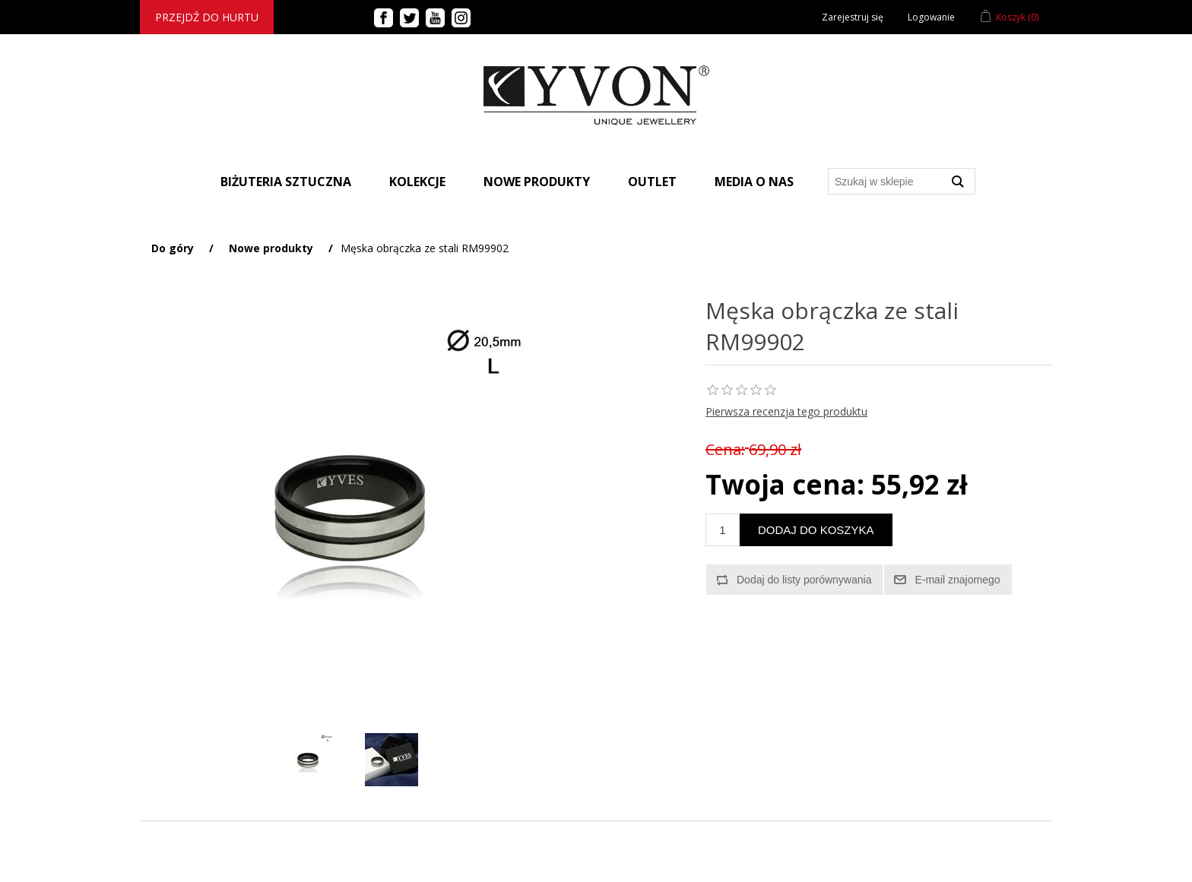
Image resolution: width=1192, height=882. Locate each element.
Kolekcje (417, 181)
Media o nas (754, 181)
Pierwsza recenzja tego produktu (786, 411)
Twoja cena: (784, 484)
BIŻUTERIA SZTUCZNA (285, 181)
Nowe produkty (536, 181)
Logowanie (931, 17)
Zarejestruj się (852, 17)
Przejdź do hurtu (206, 17)
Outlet (652, 181)
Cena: (725, 449)
